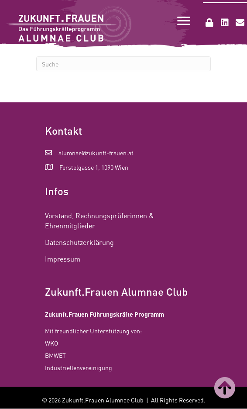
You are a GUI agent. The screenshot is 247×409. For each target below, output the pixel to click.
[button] (209, 22)
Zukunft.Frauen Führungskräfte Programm (104, 314)
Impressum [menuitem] (62, 258)
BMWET (55, 355)
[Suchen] (123, 63)
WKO (51, 343)
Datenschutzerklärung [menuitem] (79, 242)
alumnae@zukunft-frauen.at (96, 153)
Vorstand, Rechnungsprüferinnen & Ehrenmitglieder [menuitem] (99, 220)
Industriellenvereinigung (78, 367)
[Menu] (184, 21)
